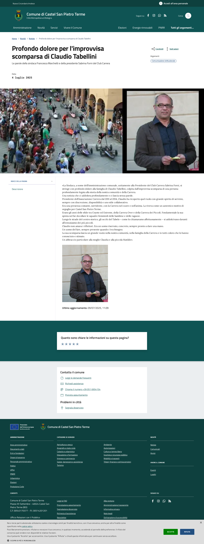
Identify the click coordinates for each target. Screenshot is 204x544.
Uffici (12, 469)
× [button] (201, 523)
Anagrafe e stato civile (66, 448)
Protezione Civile (17, 486)
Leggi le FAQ (62, 500)
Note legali (108, 513)
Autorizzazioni (109, 448)
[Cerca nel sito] (188, 16)
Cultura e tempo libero (113, 451)
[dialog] (102, 532)
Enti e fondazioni (17, 453)
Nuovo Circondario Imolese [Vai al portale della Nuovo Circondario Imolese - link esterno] (24, 3)
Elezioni (122, 28)
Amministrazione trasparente (116, 505)
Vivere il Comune (73, 28)
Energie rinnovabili (142, 28)
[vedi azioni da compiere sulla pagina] (171, 49)
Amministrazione (22, 28)
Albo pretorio (109, 500)
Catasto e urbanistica (66, 451)
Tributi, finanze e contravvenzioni (117, 461)
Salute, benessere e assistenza (70, 461)
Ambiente (108, 444)
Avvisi (152, 453)
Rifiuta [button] (187, 531)
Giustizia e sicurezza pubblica (115, 454)
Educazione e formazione (67, 454)
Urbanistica (15, 478)
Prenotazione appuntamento (69, 505)
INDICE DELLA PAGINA (32, 181)
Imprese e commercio (66, 458)
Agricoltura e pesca (65, 444)
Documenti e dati (17, 449)
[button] (68, 540)
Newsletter (61, 517)
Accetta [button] (170, 531)
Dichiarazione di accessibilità (115, 517)
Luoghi (153, 474)
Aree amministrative (18, 444)
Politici (13, 465)
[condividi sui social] (157, 49)
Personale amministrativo (21, 461)
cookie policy (27, 526)
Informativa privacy (112, 509)
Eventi (153, 470)
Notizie (32, 38)
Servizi (54, 28)
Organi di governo (17, 457)
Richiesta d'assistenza (66, 513)
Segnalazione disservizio (67, 509)
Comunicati (155, 449)
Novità (41, 28)
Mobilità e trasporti (111, 458)
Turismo (60, 465)
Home (14, 38)
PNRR (161, 28)
